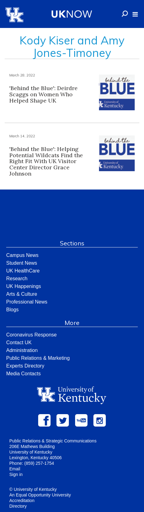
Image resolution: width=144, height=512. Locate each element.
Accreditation (21, 500)
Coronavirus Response (31, 334)
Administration (22, 350)
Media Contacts (23, 373)
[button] (135, 14)
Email (14, 468)
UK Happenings (23, 286)
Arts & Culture (21, 294)
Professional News (26, 301)
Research (16, 278)
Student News (21, 263)
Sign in (16, 474)
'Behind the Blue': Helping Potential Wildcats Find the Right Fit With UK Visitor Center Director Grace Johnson (46, 161)
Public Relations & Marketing (38, 358)
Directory (18, 506)
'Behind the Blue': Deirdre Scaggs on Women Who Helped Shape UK (43, 94)
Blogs (12, 309)
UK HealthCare (23, 270)
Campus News (22, 255)
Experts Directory (25, 365)
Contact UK (19, 342)
